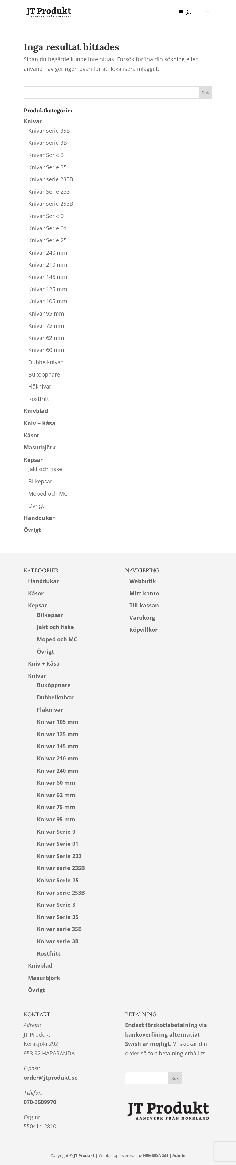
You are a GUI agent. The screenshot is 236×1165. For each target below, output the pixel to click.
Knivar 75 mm (46, 325)
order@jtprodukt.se (51, 1077)
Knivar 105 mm (47, 301)
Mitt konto (144, 593)
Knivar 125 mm (47, 289)
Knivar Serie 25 (47, 240)
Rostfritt (38, 398)
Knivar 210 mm (47, 264)
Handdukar (39, 518)
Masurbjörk (40, 447)
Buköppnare (44, 374)
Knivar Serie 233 (49, 191)
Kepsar (33, 459)
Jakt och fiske (45, 469)
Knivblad (36, 410)
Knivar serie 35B (49, 130)
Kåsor (31, 435)
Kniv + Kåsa (39, 423)
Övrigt (36, 505)
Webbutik (142, 581)
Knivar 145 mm (47, 276)
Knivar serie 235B (50, 179)
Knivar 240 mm (47, 252)
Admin (179, 1155)
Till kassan (144, 605)
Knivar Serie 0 (46, 216)
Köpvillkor (143, 629)
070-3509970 (40, 1102)
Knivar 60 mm (46, 349)
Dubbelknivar (45, 362)
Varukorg (142, 617)
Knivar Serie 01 (47, 228)
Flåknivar (39, 386)
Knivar (33, 121)
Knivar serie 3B (47, 142)
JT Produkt (84, 1155)
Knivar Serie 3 (46, 155)
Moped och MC (47, 493)
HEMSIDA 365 (155, 1155)
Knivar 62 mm (46, 337)
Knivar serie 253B (50, 203)
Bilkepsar (40, 481)
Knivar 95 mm (46, 313)
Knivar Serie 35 (47, 167)
